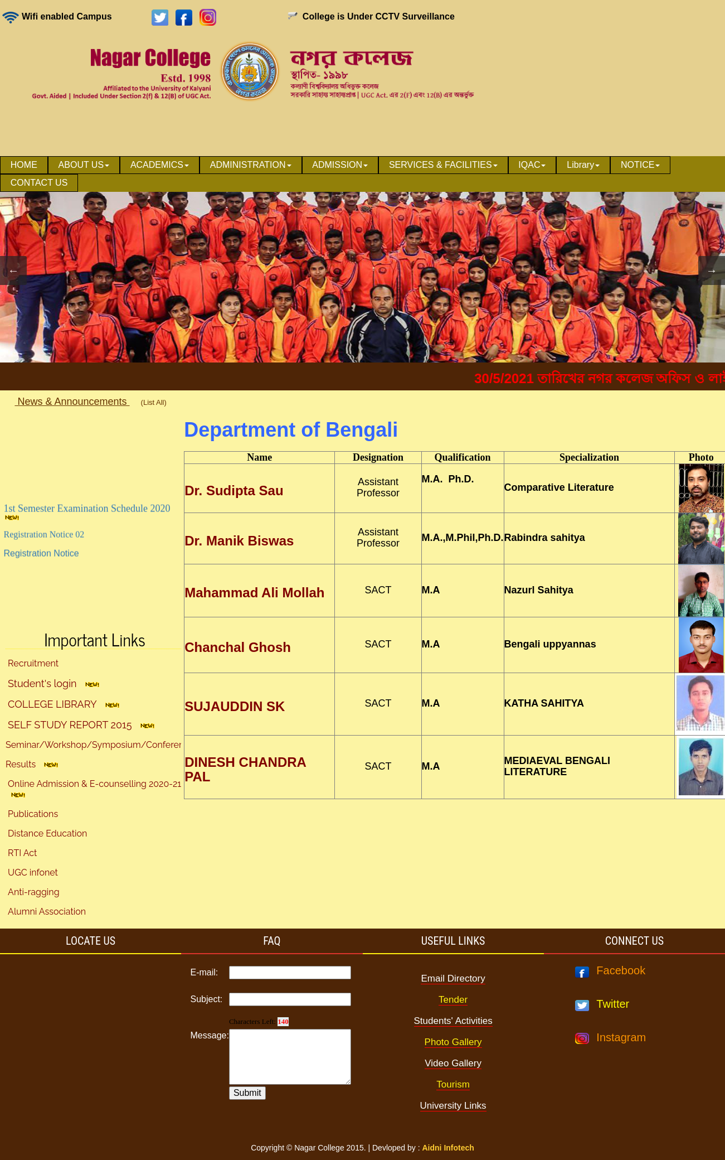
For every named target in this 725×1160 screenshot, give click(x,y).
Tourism (453, 1084)
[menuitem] (24, 165)
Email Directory (453, 978)
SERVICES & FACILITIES (443, 165)
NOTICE (640, 165)
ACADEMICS (159, 165)
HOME (24, 165)
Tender (453, 999)
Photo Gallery (453, 1042)
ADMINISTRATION (250, 165)
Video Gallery (453, 1063)
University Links (453, 1105)
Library (583, 165)
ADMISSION (340, 165)
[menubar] (362, 174)
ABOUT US (84, 165)
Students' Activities (453, 1021)
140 (283, 1021)
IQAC (532, 165)
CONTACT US (39, 182)
